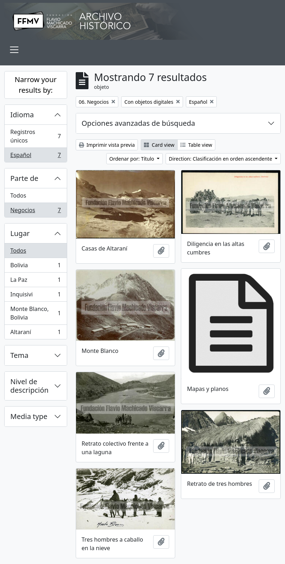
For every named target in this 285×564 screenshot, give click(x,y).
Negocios (35, 211)
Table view (196, 144)
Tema (19, 355)
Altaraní (35, 333)
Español (35, 156)
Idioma (22, 114)
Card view (159, 144)
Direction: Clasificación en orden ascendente (221, 158)
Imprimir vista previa (107, 144)
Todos (18, 195)
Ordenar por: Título (132, 158)
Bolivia (35, 267)
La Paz (35, 281)
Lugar (20, 233)
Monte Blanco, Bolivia (35, 313)
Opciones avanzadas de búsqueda (138, 123)
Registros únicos (35, 136)
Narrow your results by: (36, 85)
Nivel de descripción (29, 386)
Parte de (24, 178)
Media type (28, 416)
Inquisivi (35, 296)
